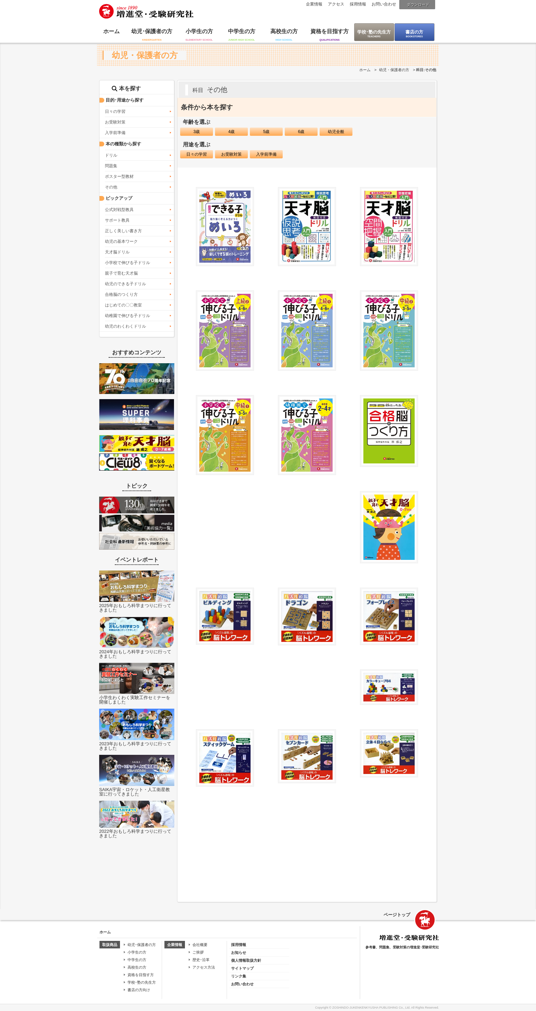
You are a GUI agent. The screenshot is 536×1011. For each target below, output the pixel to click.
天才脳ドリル (117, 252)
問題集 (111, 165)
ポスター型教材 (119, 176)
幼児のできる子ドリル (125, 283)
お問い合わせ (384, 4)
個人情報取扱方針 (246, 960)
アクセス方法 (203, 967)
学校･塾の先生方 (374, 32)
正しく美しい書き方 (123, 230)
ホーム (111, 31)
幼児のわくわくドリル (125, 326)
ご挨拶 (198, 952)
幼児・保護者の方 (394, 70)
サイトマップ (242, 968)
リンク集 (238, 976)
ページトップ (397, 914)
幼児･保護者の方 (151, 31)
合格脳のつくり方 (121, 294)
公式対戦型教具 (119, 209)
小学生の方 (199, 31)
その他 (111, 187)
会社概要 (199, 945)
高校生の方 (284, 31)
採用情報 (358, 4)
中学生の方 (241, 31)
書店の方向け (139, 990)
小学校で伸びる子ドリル (127, 262)
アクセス (336, 4)
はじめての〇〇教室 (123, 305)
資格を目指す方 (329, 31)
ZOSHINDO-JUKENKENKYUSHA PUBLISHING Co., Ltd (371, 1007)
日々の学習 (115, 111)
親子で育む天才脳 (121, 273)
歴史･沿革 (201, 960)
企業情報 (314, 4)
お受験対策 (115, 122)
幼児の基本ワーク (121, 241)
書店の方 (414, 32)
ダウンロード (418, 4)
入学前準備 (115, 132)
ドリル (111, 155)
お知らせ (238, 952)
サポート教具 (117, 220)
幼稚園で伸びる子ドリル (127, 315)
